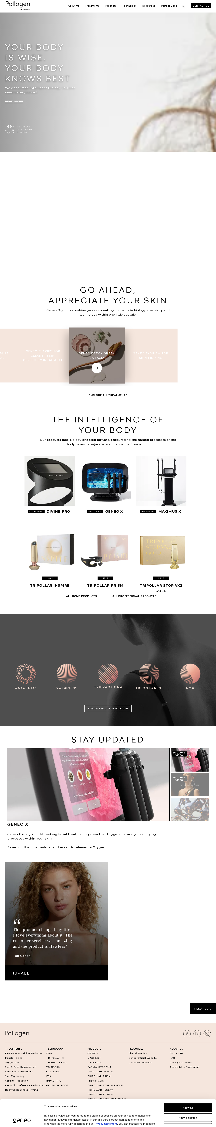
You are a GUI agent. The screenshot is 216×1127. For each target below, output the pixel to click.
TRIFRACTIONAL (56, 1062)
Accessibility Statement (184, 1067)
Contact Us (201, 5)
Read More (14, 101)
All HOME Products (81, 596)
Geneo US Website (140, 1062)
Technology (129, 5)
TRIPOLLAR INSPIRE (100, 1071)
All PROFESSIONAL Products (134, 596)
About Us (73, 5)
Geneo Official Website (143, 1058)
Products (110, 5)
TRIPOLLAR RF (55, 1058)
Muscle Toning (14, 1058)
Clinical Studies (138, 1053)
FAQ (172, 1058)
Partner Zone (169, 5)
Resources (148, 5)
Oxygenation (12, 1062)
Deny (188, 1102)
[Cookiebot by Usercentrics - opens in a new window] (22, 1120)
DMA (49, 1053)
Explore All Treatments (108, 395)
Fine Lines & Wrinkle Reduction (24, 1053)
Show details (177, 1120)
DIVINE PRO (94, 1062)
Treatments (92, 5)
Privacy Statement (181, 1062)
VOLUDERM (53, 1067)
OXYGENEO (53, 1071)
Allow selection (188, 1092)
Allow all (188, 1082)
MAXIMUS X (94, 1058)
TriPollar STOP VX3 (99, 1067)
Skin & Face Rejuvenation (20, 1067)
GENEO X (93, 1053)
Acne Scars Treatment (19, 1071)
